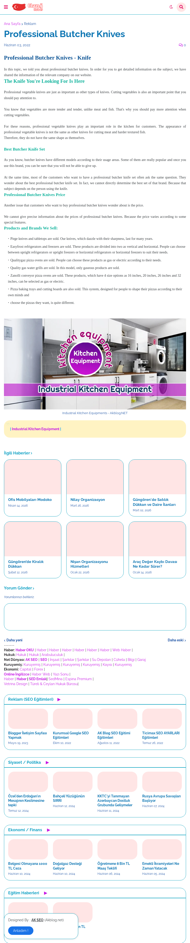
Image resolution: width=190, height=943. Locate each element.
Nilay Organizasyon (88, 499)
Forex (38, 669)
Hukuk (21, 655)
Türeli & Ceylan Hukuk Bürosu (54, 684)
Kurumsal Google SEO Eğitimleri (71, 735)
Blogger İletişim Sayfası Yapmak (27, 735)
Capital (25, 669)
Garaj (141, 660)
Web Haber (121, 650)
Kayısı (107, 665)
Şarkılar (68, 660)
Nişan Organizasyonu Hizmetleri (89, 564)
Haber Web (41, 674)
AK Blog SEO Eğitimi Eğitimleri (113, 735)
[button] (6, 7)
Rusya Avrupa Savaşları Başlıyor (161, 798)
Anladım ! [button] (20, 931)
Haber (42, 650)
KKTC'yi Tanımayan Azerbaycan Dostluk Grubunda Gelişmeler (114, 800)
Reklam (30, 23)
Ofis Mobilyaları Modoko (30, 499)
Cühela (119, 660)
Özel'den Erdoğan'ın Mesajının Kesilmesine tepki (26, 800)
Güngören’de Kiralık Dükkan (26, 564)
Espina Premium (78, 679)
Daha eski (176, 640)
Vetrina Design (15, 684)
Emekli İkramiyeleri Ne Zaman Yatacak (160, 866)
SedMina (55, 679)
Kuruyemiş (32, 665)
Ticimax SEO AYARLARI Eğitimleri (161, 735)
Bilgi (131, 660)
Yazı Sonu (61, 674)
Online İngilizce (16, 674)
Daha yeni (14, 640)
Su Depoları (101, 660)
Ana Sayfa (12, 23)
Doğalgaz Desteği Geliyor (67, 866)
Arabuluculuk (52, 655)
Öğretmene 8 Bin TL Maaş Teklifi (113, 866)
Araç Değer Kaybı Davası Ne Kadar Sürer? (155, 564)
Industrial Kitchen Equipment (35, 429)
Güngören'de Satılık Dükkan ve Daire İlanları (154, 502)
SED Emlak (38, 679)
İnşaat (55, 660)
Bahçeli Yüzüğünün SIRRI (69, 798)
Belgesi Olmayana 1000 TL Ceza (27, 866)
